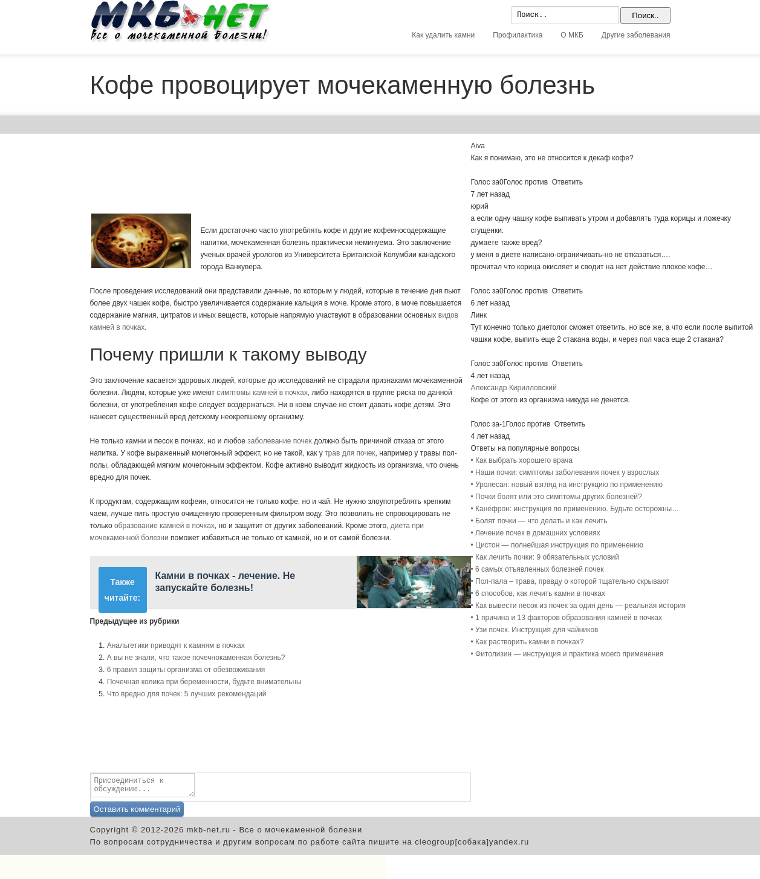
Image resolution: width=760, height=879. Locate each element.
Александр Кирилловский (514, 388)
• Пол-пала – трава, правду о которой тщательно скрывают (570, 581)
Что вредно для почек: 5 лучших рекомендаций (187, 694)
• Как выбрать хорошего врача (522, 460)
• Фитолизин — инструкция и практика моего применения (567, 654)
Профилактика (517, 35)
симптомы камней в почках (262, 392)
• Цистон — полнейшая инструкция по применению (557, 545)
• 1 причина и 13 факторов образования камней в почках (566, 617)
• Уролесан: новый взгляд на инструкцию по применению (567, 484)
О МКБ (571, 35)
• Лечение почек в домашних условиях (535, 533)
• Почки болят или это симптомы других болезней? (556, 496)
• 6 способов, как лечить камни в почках (538, 593)
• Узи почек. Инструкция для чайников (535, 630)
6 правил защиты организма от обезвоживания (186, 669)
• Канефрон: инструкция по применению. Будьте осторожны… (575, 509)
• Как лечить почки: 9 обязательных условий (545, 557)
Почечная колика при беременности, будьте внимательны (204, 682)
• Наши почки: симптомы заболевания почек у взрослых (565, 472)
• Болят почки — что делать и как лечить (539, 521)
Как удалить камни (443, 35)
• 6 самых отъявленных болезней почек (537, 569)
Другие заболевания (636, 35)
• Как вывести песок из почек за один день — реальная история (578, 605)
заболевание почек (279, 441)
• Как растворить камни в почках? (527, 642)
